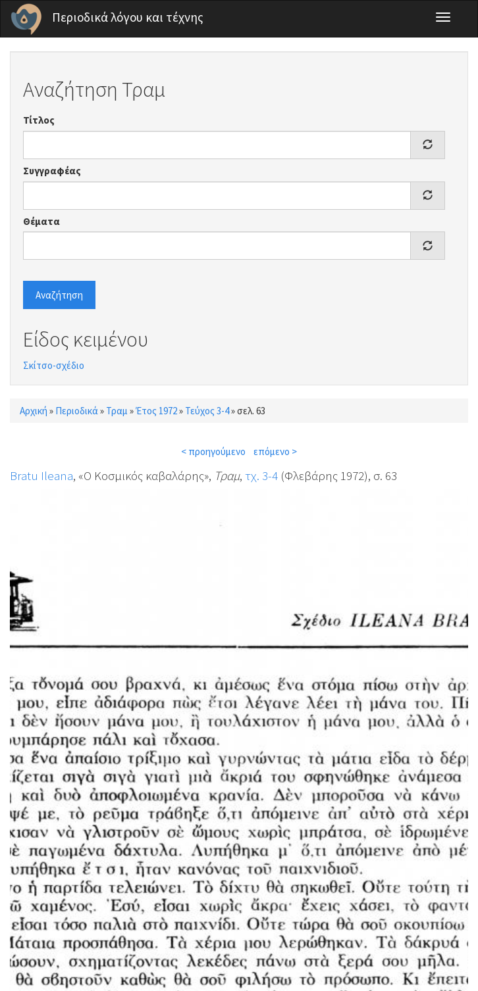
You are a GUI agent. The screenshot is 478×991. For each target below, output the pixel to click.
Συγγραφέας (52, 170)
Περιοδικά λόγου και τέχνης (127, 17)
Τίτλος (39, 120)
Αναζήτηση (59, 295)
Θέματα (41, 221)
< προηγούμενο (213, 451)
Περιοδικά (76, 410)
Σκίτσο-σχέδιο (53, 365)
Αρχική (33, 410)
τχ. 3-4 (261, 475)
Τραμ (117, 410)
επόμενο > (275, 451)
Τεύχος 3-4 (207, 410)
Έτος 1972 (156, 410)
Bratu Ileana (41, 475)
